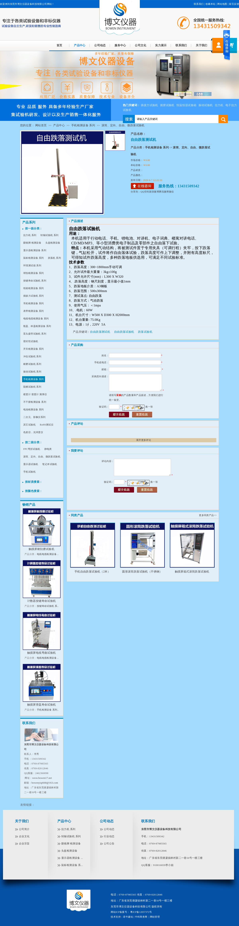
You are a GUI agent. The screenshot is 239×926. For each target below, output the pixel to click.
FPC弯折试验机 (31, 449)
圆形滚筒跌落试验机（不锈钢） (142, 571)
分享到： (136, 191)
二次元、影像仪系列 (34, 417)
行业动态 (109, 836)
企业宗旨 (24, 843)
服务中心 (120, 45)
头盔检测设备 (52, 242)
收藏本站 (210, 4)
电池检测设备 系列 (33, 409)
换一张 (149, 406)
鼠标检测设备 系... (72, 865)
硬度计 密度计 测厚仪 (35, 394)
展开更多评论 (143, 440)
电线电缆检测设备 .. (48, 554)
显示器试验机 (30, 464)
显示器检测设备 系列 (34, 250)
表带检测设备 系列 (33, 311)
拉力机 (219, 105)
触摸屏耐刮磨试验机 (42, 549)
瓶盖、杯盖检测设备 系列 (37, 326)
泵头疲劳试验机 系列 (34, 333)
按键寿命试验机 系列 (34, 280)
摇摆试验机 (167, 105)
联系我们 (181, 45)
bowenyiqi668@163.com (44, 782)
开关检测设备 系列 (33, 348)
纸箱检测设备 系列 (33, 288)
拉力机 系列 (29, 235)
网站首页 (41, 125)
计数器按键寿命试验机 (41, 600)
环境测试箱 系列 (32, 265)
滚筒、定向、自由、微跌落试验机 (123, 125)
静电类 (48, 449)
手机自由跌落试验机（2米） (92, 571)
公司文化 (140, 45)
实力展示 (161, 45)
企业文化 (24, 836)
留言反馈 (234, 4)
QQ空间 (145, 191)
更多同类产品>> (208, 515)
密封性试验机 (30, 341)
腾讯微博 (164, 191)
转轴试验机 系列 (49, 235)
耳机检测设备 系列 (33, 303)
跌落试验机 (145, 331)
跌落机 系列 (54, 258)
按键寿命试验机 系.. (48, 606)
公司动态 (100, 45)
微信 (171, 191)
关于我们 (201, 45)
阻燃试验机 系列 (32, 386)
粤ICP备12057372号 (141, 912)
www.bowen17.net (42, 778)
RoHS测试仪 (46, 424)
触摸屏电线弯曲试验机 (41, 652)
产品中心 (79, 45)
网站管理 (155, 916)
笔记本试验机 (49, 464)
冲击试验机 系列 (32, 356)
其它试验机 (29, 424)
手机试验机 (29, 471)
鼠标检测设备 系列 (33, 258)
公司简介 (24, 829)
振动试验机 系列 (32, 371)
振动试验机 (206, 105)
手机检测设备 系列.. (48, 709)
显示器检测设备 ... (72, 857)
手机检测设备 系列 (83, 125)
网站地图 (222, 4)
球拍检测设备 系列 (33, 273)
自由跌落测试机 (100, 331)
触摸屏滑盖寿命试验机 (41, 704)
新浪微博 (154, 191)
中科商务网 (141, 916)
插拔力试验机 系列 (33, 295)
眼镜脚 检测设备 (32, 242)
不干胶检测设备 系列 (34, 402)
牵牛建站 (128, 916)
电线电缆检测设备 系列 (36, 318)
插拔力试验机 (149, 105)
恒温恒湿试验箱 (186, 105)
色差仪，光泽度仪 (33, 432)
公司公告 (109, 843)
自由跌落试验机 (124, 331)
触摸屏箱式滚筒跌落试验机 (192, 571)
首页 (59, 45)
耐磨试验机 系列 (32, 364)
